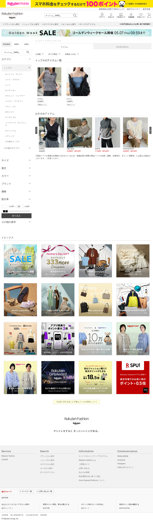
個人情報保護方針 (17, 515)
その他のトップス (12, 142)
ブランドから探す (47, 456)
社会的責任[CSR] (32, 515)
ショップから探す (47, 460)
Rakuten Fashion (8, 456)
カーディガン (10, 90)
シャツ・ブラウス (12, 80)
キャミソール (10, 131)
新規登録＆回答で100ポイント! (111, 9)
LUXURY (5, 460)
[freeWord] (17, 52)
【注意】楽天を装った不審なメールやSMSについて (76, 402)
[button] (51, 135)
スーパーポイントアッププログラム (93, 456)
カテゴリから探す (47, 464)
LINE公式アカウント (125, 467)
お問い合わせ (84, 468)
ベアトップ (9, 136)
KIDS (26, 44)
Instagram (121, 464)
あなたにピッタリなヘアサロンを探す (16, 504)
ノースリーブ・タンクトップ (16, 124)
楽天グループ (132, 9)
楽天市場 (146, 9)
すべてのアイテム (47, 472)
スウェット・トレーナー (15, 96)
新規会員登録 (122, 456)
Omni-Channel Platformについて (92, 480)
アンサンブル (10, 117)
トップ (38, 41)
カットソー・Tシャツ (13, 74)
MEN (16, 44)
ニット (7, 85)
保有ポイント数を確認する (129, 504)
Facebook (121, 460)
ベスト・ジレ (10, 107)
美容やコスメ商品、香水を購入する (56, 504)
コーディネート (122, 46)
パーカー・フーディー (14, 101)
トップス (8, 68)
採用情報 (43, 515)
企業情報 (5, 515)
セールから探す (46, 468)
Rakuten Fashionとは (87, 460)
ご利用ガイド (84, 464)
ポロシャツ (9, 112)
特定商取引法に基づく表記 (89, 476)
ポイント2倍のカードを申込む (92, 504)
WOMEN (6, 44)
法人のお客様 (84, 472)
